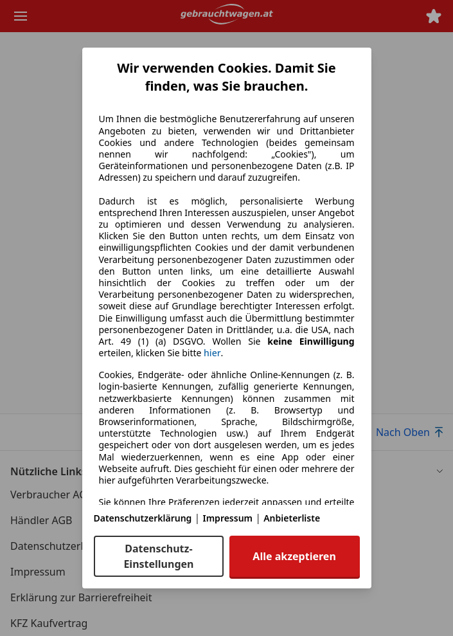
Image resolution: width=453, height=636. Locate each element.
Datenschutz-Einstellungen (158, 556)
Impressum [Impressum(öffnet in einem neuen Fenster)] (228, 518)
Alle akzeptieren (294, 556)
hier (212, 353)
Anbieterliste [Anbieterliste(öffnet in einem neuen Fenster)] (291, 518)
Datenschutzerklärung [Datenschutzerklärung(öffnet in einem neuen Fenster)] (143, 518)
